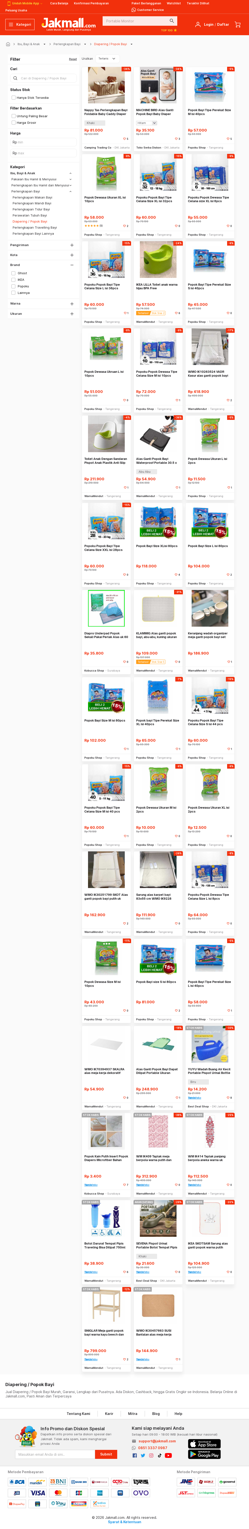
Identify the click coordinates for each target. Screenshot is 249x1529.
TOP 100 (169, 30)
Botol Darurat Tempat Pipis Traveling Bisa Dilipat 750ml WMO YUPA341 (104, 1245)
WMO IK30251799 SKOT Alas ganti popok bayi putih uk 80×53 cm (106, 896)
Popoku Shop (197, 147)
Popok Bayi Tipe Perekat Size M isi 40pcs (209, 112)
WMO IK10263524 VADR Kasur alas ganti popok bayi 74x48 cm (208, 373)
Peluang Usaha (16, 10)
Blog (156, 1414)
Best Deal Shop (198, 1106)
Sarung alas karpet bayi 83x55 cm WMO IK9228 (153, 896)
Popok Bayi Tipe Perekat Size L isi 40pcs (209, 984)
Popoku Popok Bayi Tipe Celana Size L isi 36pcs (102, 286)
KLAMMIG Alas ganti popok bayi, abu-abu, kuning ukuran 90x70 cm (156, 635)
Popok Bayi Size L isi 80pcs (208, 546)
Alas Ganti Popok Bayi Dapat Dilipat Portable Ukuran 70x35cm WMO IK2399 (157, 1071)
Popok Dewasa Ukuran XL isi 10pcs (105, 199)
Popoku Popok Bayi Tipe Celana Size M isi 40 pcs (102, 809)
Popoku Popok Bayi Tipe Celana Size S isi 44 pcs (205, 722)
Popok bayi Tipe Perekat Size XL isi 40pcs (157, 722)
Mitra (132, 1414)
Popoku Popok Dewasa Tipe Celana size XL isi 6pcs (208, 199)
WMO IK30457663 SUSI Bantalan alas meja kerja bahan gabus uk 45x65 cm (155, 1332)
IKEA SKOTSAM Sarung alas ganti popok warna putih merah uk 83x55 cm (208, 1245)
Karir (109, 1414)
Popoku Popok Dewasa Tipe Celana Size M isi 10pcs (156, 373)
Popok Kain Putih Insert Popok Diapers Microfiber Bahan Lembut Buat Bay (106, 1158)
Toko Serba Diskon (148, 147)
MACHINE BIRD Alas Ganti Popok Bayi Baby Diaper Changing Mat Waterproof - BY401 (156, 112)
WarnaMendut (145, 322)
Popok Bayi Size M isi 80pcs (104, 720)
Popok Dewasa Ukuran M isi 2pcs (156, 809)
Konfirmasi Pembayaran (91, 3)
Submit (106, 1454)
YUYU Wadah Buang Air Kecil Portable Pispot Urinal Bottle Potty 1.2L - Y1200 (209, 1071)
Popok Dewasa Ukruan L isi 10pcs (104, 373)
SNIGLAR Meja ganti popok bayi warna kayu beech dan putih (104, 1332)
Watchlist (174, 3)
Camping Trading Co (97, 147)
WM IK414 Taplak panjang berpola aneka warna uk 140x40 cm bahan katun (207, 1158)
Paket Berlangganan (146, 3)
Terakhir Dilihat (198, 3)
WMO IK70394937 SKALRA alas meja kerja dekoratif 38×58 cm (104, 1071)
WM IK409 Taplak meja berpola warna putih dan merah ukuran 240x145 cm (155, 1158)
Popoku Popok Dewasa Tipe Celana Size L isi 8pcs (208, 896)
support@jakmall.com (157, 1441)
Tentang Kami (78, 1414)
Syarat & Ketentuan (124, 1522)
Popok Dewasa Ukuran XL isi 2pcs (208, 809)
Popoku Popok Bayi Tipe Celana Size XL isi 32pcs (154, 199)
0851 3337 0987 (152, 1448)
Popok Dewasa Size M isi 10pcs (102, 984)
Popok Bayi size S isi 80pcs (156, 982)
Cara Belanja (59, 3)
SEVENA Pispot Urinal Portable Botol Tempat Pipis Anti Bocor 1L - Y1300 (156, 1245)
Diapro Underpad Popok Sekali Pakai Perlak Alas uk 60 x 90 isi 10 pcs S (106, 635)
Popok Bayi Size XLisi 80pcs (157, 546)
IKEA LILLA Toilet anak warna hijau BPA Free (157, 286)
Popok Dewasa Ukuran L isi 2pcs (207, 461)
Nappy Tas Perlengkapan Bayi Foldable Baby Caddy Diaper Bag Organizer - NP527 (105, 112)
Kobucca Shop (94, 670)
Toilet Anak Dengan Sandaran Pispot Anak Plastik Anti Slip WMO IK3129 (105, 461)
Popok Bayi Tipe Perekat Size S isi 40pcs (209, 286)
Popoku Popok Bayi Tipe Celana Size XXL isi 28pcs (103, 548)
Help (178, 1414)
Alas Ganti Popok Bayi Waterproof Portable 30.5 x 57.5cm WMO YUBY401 (156, 461)
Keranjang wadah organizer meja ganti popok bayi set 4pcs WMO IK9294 (208, 635)
